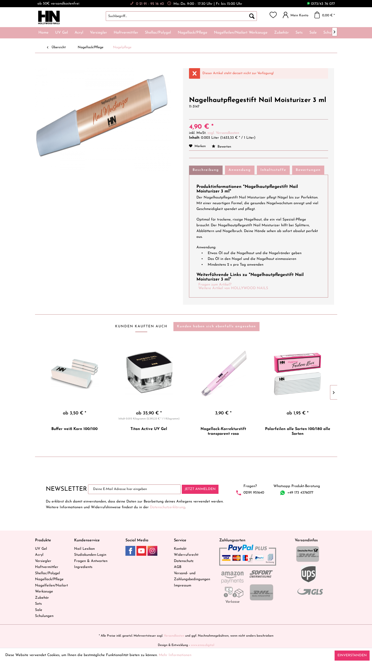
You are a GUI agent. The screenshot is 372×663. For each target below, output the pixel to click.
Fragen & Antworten (90, 561)
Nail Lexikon (84, 549)
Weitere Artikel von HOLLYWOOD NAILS (233, 288)
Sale (38, 610)
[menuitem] (186, 16)
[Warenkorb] (325, 15)
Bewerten (221, 147)
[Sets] (299, 32)
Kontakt (180, 549)
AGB (177, 567)
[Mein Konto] (297, 15)
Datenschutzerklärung (167, 507)
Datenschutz (184, 561)
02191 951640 (253, 493)
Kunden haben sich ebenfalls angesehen (216, 326)
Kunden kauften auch (141, 326)
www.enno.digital (202, 645)
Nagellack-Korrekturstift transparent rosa (223, 431)
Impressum (182, 585)
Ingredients (83, 567)
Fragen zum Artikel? (214, 285)
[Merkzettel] (273, 14)
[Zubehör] (281, 32)
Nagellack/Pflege (49, 579)
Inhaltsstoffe (273, 170)
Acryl (39, 555)
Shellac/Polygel (47, 573)
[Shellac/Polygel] (158, 32)
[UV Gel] (61, 32)
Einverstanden (352, 655)
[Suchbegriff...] (181, 16)
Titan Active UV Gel (148, 429)
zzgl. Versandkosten (223, 133)
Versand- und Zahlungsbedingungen (192, 576)
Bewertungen (308, 170)
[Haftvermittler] (126, 32)
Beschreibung (206, 170)
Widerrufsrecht (186, 555)
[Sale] (313, 32)
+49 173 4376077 (300, 493)
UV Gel (41, 549)
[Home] (43, 32)
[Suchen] (252, 16)
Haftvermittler (46, 567)
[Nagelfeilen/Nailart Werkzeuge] (241, 32)
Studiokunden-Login (90, 555)
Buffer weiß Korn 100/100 (74, 429)
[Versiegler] (98, 32)
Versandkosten (174, 635)
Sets (38, 604)
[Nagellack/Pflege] (192, 32)
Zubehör (42, 598)
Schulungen (44, 616)
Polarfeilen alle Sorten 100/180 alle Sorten (297, 431)
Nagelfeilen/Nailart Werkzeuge (51, 589)
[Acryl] (79, 32)
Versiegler (43, 561)
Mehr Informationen (175, 655)
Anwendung (240, 170)
